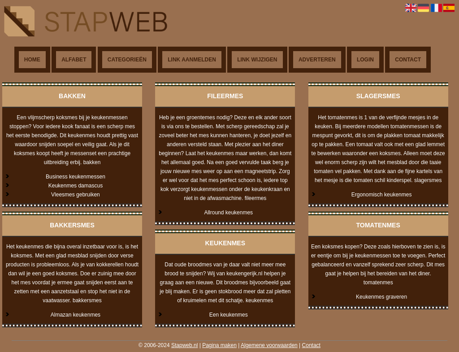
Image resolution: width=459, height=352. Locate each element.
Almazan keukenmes (75, 315)
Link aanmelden (192, 59)
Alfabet (73, 59)
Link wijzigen (257, 59)
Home (32, 59)
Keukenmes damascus (75, 186)
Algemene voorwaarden (269, 345)
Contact (408, 59)
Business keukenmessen (75, 177)
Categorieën (127, 59)
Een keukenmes (228, 315)
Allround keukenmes (228, 212)
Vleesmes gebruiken (75, 194)
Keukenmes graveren (381, 297)
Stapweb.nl (184, 345)
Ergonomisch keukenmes (381, 194)
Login (365, 59)
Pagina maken (219, 345)
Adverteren (317, 59)
